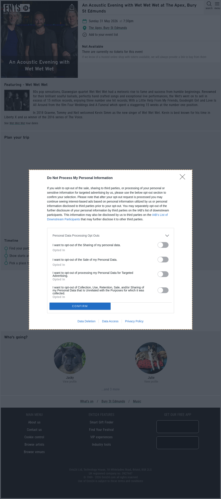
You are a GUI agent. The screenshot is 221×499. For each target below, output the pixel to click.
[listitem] (111, 235)
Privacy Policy (134, 321)
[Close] (184, 178)
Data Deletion (87, 321)
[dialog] (110, 249)
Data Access (110, 321)
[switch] (163, 245)
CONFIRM (80, 306)
